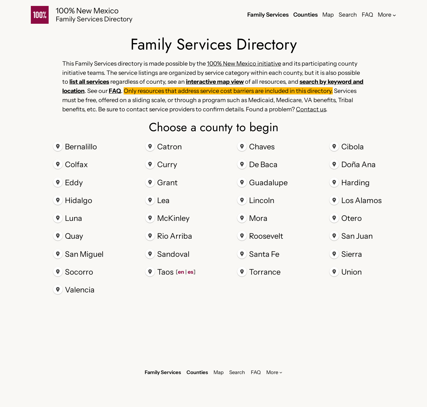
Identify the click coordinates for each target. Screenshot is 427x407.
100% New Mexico (87, 10)
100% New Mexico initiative (244, 63)
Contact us (311, 109)
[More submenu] (394, 15)
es (190, 272)
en (181, 272)
